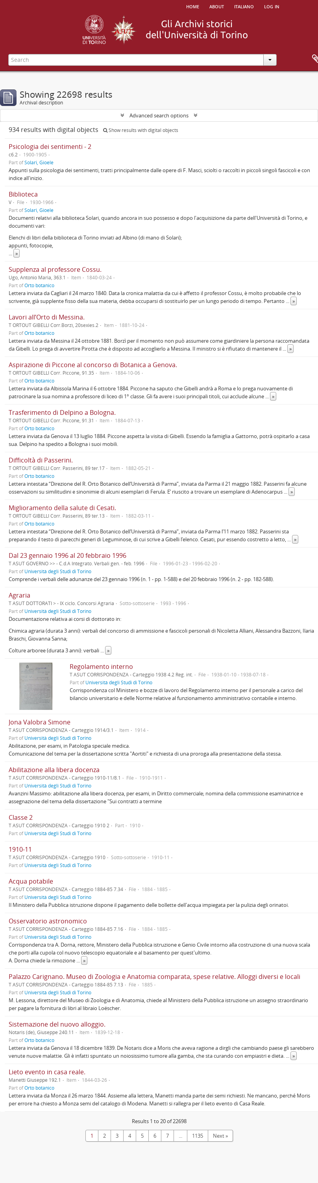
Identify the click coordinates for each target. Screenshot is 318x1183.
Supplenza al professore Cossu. (55, 269)
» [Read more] (16, 253)
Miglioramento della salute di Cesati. (62, 507)
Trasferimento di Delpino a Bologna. (62, 412)
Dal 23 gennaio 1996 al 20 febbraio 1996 (67, 555)
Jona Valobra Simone (39, 722)
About (216, 6)
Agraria (19, 595)
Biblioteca (23, 194)
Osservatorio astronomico (48, 921)
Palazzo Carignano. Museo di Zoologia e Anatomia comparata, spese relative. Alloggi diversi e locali (154, 976)
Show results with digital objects (140, 130)
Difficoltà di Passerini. (41, 460)
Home (192, 6)
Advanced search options (159, 115)
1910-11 (20, 849)
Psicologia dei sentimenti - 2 (50, 146)
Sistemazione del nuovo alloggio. (57, 1024)
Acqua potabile (31, 881)
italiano (244, 6)
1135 (197, 1135)
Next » (220, 1135)
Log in (271, 6)
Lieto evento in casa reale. (47, 1072)
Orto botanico (39, 285)
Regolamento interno (101, 666)
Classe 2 (21, 817)
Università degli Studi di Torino (57, 571)
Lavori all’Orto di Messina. (47, 317)
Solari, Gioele (39, 162)
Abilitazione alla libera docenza (54, 769)
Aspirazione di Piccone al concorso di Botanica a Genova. (93, 364)
